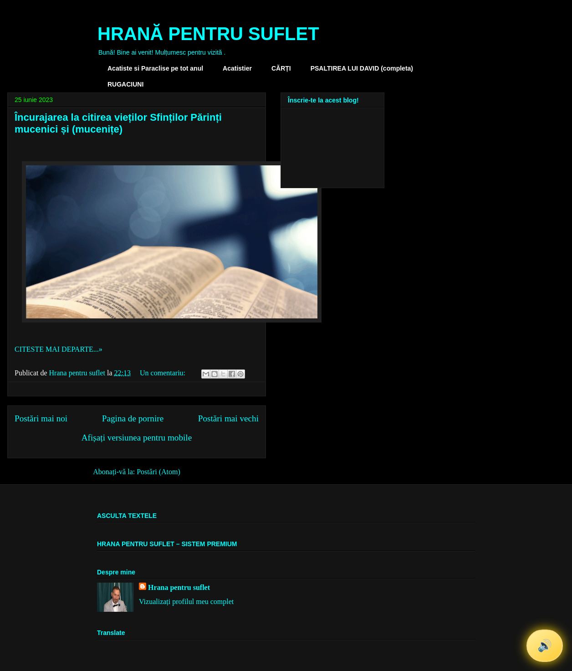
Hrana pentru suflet (179, 587)
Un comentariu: (163, 373)
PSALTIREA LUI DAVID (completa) (362, 68)
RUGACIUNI (125, 84)
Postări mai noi (41, 418)
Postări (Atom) (158, 472)
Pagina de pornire (132, 418)
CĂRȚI (281, 68)
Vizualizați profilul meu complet (186, 601)
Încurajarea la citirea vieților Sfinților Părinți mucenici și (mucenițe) (118, 123)
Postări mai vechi (228, 418)
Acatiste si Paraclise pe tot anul (155, 68)
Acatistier (237, 68)
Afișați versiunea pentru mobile (137, 437)
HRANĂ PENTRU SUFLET (208, 34)
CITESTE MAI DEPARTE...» (58, 349)
